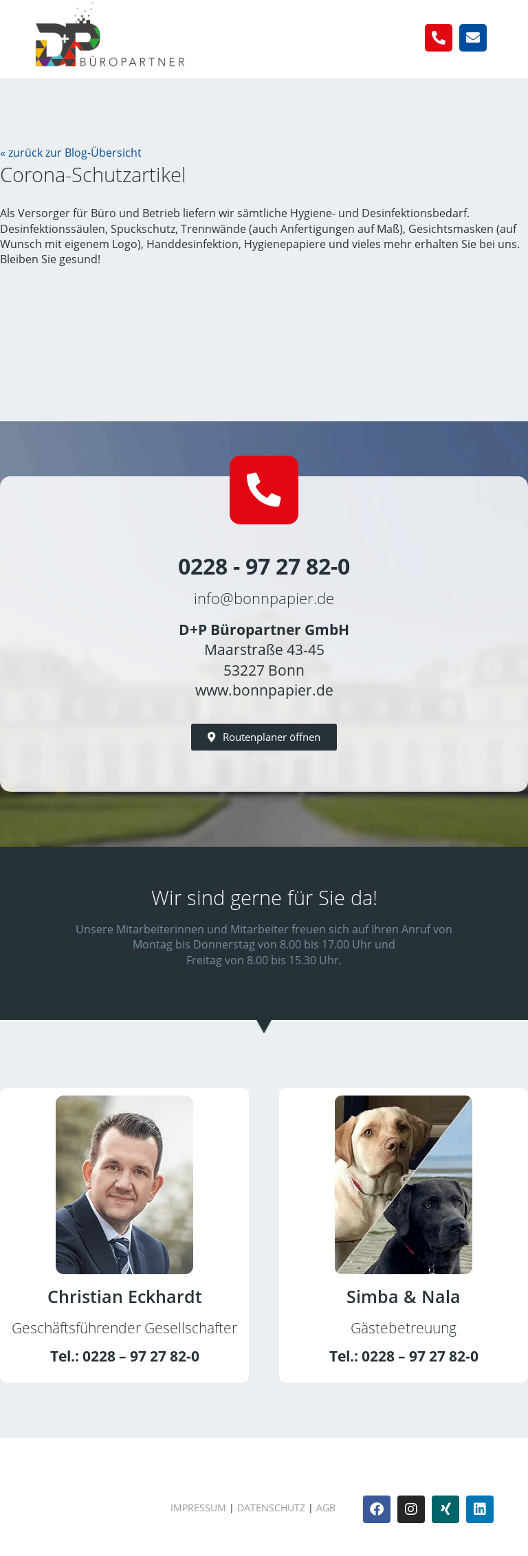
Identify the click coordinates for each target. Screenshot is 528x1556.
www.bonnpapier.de (264, 690)
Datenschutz (271, 1508)
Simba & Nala (403, 1296)
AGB (326, 1508)
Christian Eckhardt (124, 1296)
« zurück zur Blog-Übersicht (71, 152)
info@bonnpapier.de (264, 599)
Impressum (198, 1508)
